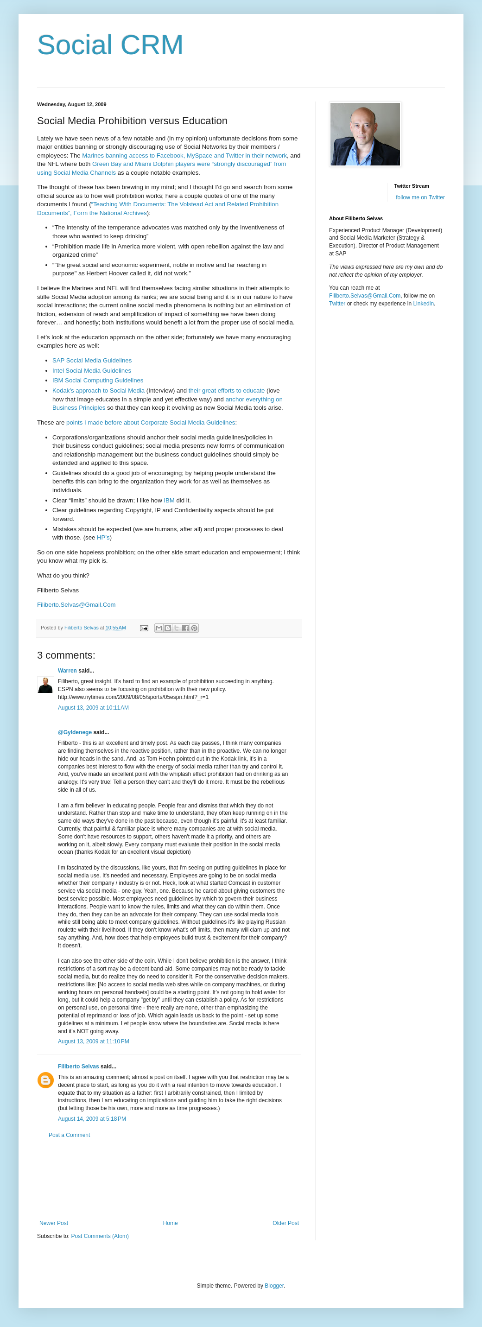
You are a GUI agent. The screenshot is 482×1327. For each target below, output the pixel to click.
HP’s (103, 537)
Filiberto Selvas (78, 1066)
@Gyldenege (75, 732)
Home (170, 1223)
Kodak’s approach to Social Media (98, 390)
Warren (67, 670)
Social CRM (110, 44)
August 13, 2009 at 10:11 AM (93, 708)
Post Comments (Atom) (100, 1236)
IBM (169, 500)
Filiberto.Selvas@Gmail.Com (364, 295)
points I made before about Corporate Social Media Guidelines (150, 422)
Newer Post (53, 1223)
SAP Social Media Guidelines (92, 360)
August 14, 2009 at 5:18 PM (92, 1119)
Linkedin (423, 303)
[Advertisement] (169, 1179)
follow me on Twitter (420, 197)
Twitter (337, 303)
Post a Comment (69, 1135)
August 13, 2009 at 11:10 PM (93, 1041)
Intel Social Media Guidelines (91, 370)
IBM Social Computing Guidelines (97, 380)
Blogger (274, 1286)
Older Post (286, 1223)
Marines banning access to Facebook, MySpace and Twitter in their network (184, 155)
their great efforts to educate (227, 390)
